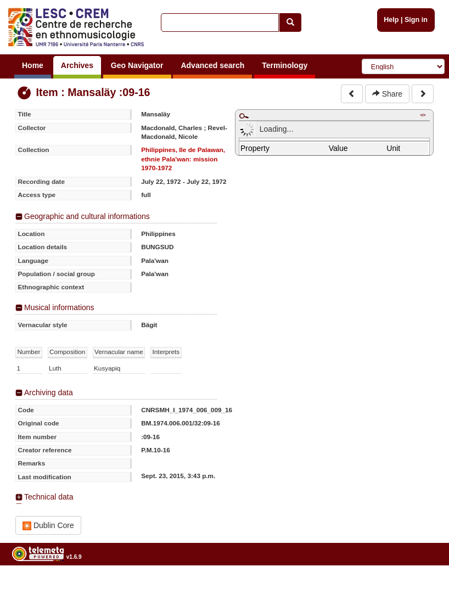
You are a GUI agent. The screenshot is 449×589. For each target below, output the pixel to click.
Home (32, 65)
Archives (77, 65)
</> (422, 115)
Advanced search (212, 65)
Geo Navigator (137, 65)
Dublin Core (48, 525)
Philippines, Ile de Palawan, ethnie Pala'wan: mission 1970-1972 (183, 158)
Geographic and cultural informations (87, 216)
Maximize (244, 116)
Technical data (49, 496)
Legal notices (422, 585)
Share (387, 93)
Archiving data (48, 392)
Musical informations (59, 307)
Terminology (284, 65)
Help (391, 20)
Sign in (416, 20)
